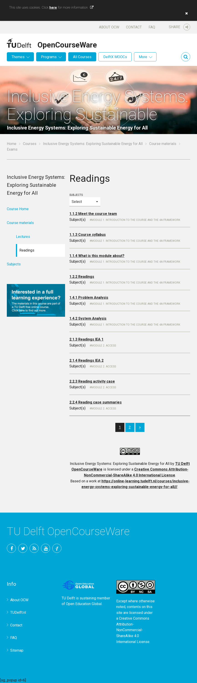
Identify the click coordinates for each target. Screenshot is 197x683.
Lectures (23, 236)
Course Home (18, 209)
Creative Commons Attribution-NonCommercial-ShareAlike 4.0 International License (132, 630)
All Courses (82, 57)
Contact (134, 27)
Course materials (162, 144)
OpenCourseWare (67, 44)
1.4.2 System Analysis (87, 318)
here (53, 7)
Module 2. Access (103, 345)
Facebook (11, 548)
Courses (29, 144)
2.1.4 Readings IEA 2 (86, 360)
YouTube (45, 548)
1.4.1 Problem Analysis (88, 297)
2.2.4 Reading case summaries (95, 402)
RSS (34, 548)
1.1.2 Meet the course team (93, 214)
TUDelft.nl (18, 612)
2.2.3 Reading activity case (92, 381)
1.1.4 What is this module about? (96, 256)
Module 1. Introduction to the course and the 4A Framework (135, 220)
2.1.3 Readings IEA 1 (86, 339)
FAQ (152, 27)
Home (11, 144)
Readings (26, 250)
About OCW (109, 27)
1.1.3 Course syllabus (87, 234)
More (143, 57)
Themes (18, 57)
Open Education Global (84, 604)
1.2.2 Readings (81, 276)
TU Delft (56, 548)
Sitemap (16, 650)
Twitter (22, 548)
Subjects (84, 199)
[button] (185, 13)
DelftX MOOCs (115, 57)
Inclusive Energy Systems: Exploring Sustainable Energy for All (93, 144)
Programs (49, 57)
